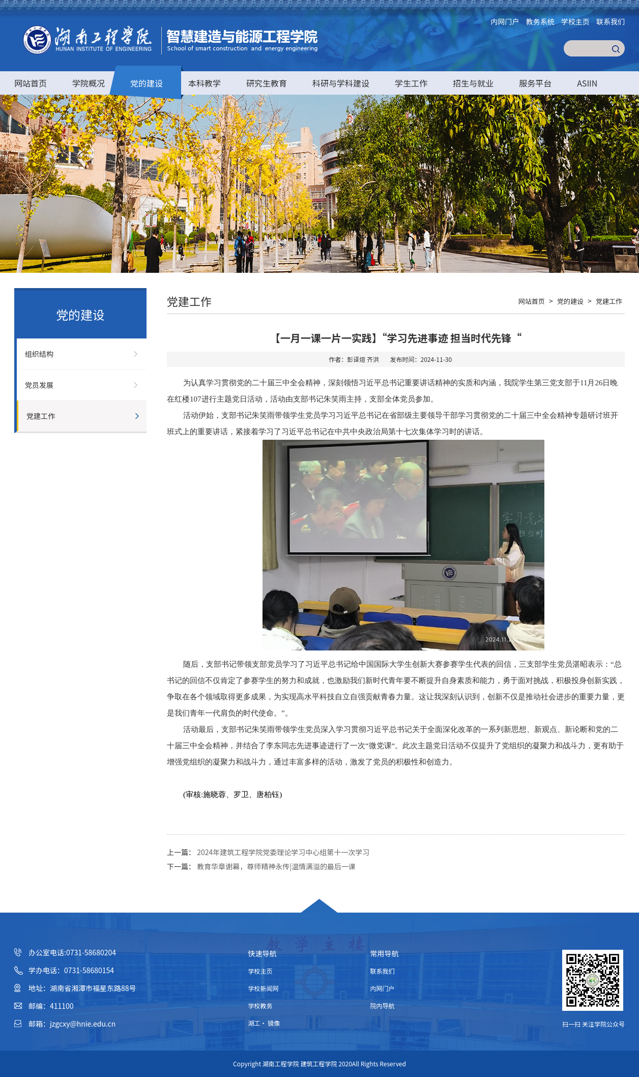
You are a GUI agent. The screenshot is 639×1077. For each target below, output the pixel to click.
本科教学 (204, 83)
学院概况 (88, 83)
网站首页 (30, 83)
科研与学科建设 (340, 83)
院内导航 (382, 1005)
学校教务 (260, 1005)
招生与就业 (473, 83)
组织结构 (39, 354)
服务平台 (535, 83)
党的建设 (146, 83)
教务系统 (540, 21)
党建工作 (40, 416)
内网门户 (505, 21)
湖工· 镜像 (264, 1022)
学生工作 (411, 83)
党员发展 (39, 385)
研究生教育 (266, 83)
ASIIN (587, 83)
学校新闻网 (263, 988)
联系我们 (610, 21)
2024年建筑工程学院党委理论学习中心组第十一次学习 (283, 852)
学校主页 (575, 21)
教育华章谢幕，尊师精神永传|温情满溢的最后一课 (276, 866)
